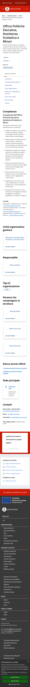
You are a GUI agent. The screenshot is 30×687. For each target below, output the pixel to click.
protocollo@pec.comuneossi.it (19, 417)
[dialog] (15, 673)
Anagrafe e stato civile (10, 551)
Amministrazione (12, 16)
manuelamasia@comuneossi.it (12, 206)
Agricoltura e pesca (9, 592)
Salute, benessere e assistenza (12, 587)
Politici (5, 538)
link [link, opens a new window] (6, 674)
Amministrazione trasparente (12, 656)
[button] (15, 684)
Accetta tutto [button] (15, 677)
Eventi (5, 614)
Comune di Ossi (12, 388)
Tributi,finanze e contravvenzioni (13, 582)
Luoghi (5, 612)
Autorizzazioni (7, 589)
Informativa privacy (9, 658)
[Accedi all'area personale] (20, 3)
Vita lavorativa (8, 556)
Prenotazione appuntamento (11, 640)
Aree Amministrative (9, 530)
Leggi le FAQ (7, 645)
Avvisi (5, 605)
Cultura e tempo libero (10, 554)
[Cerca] (27, 9)
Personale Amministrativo (11, 541)
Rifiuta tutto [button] (15, 681)
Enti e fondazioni (8, 536)
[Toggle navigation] (3, 9)
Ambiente (6, 584)
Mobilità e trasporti (9, 569)
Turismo (6, 566)
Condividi (6, 57)
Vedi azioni (7, 61)
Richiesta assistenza (9, 648)
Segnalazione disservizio (10, 643)
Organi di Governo (9, 528)
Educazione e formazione (10, 577)
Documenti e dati (8, 543)
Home (3, 16)
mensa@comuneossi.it (14, 414)
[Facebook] (3, 520)
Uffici (20, 16)
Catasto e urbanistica (9, 564)
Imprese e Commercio (9, 559)
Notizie (6, 600)
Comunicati (7, 602)
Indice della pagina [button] (10, 74)
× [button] (28, 661)
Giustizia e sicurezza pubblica (12, 579)
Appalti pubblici (8, 561)
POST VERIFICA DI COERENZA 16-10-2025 (15, 492)
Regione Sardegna (7, 3)
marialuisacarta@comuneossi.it (11, 211)
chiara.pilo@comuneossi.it (16, 215)
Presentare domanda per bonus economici (15, 368)
